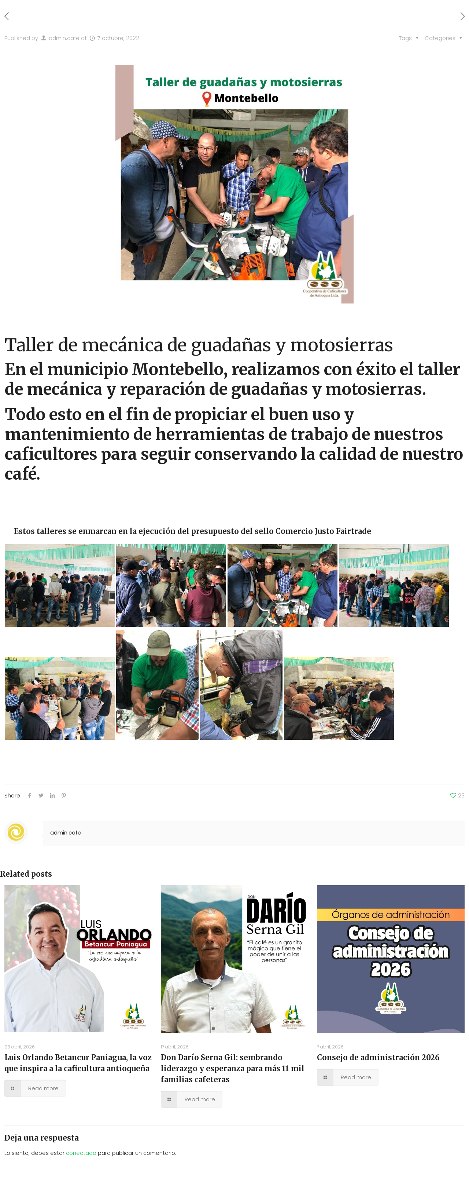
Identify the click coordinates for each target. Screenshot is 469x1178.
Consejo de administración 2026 (378, 1057)
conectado (81, 1153)
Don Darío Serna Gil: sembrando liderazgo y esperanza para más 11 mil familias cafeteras (232, 1068)
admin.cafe (64, 38)
